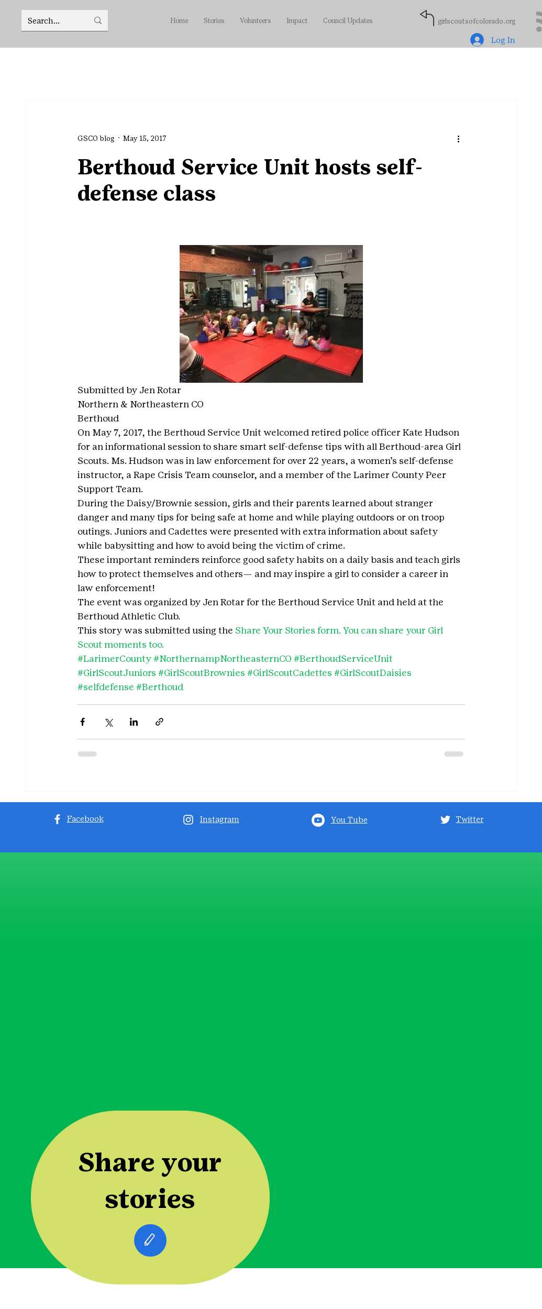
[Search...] (50, 20)
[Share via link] (159, 722)
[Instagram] (188, 819)
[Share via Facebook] (82, 722)
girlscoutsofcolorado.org (476, 21)
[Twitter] (445, 819)
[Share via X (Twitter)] (108, 722)
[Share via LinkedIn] (134, 722)
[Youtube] (318, 820)
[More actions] (458, 138)
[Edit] (150, 1240)
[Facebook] (57, 819)
